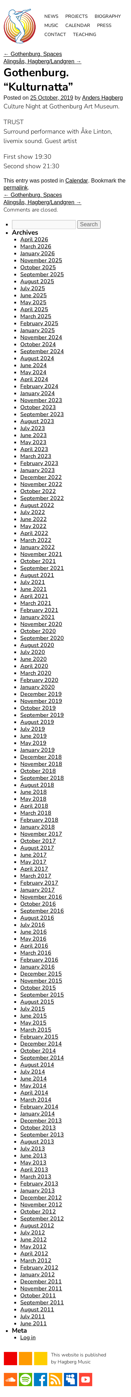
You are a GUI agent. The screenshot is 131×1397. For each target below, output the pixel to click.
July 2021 (32, 582)
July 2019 (32, 729)
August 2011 (37, 1309)
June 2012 (33, 1239)
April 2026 (34, 239)
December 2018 (41, 757)
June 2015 (33, 1016)
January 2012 (37, 1274)
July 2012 (32, 1232)
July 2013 (32, 1149)
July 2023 (32, 428)
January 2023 (37, 470)
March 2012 (35, 1260)
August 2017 (37, 848)
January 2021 (37, 617)
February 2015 (39, 1037)
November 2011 (41, 1288)
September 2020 (42, 638)
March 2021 (35, 603)
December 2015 (41, 974)
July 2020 (32, 652)
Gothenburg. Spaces (32, 54)
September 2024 (42, 351)
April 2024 (34, 379)
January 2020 (37, 687)
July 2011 (32, 1316)
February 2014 (39, 1107)
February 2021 (39, 610)
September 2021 (42, 568)
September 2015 (42, 995)
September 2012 (42, 1219)
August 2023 (37, 421)
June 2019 (33, 736)
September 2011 (42, 1302)
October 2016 (38, 904)
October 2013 (38, 1128)
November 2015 (41, 981)
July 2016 (32, 925)
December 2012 (41, 1198)
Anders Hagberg (102, 98)
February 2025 (39, 323)
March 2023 (35, 456)
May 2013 (33, 1163)
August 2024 (37, 358)
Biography (108, 16)
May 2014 (33, 1086)
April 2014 (34, 1093)
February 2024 (39, 386)
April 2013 (34, 1170)
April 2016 (34, 946)
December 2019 (41, 694)
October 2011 (38, 1295)
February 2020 (39, 680)
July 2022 (32, 512)
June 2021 (33, 589)
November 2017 (41, 834)
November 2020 (41, 624)
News (51, 16)
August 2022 (37, 505)
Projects (76, 16)
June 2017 (33, 855)
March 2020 (35, 673)
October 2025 (38, 267)
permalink (15, 188)
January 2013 (37, 1191)
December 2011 (41, 1281)
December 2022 (41, 477)
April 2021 (34, 596)
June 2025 (33, 295)
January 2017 (37, 890)
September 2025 (42, 274)
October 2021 (38, 561)
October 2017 (38, 841)
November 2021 (41, 554)
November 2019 (41, 701)
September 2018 (42, 778)
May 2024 (33, 372)
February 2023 (39, 463)
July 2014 (32, 1072)
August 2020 (37, 645)
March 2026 (35, 246)
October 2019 (38, 708)
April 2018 (34, 806)
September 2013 (42, 1135)
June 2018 (33, 792)
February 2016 (39, 960)
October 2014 (38, 1051)
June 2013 (33, 1156)
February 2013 (39, 1184)
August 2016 (37, 918)
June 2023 (33, 435)
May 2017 (33, 862)
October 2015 (38, 988)
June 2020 (33, 659)
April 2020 (34, 666)
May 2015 (33, 1023)
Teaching (84, 34)
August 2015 (37, 1002)
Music (51, 25)
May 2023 (33, 442)
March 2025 (35, 316)
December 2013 (41, 1121)
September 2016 (42, 911)
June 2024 (33, 365)
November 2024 (41, 337)
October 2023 (38, 407)
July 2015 (32, 1009)
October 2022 (38, 491)
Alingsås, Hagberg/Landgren (42, 61)
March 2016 (35, 953)
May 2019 (33, 743)
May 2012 (33, 1246)
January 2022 (37, 547)
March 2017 (35, 876)
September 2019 (42, 715)
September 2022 (42, 498)
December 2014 (41, 1044)
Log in (28, 1337)
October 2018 (38, 771)
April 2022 (34, 533)
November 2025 (41, 260)
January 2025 (37, 330)
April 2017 (34, 869)
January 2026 (37, 253)
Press (104, 25)
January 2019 (37, 750)
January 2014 (37, 1114)
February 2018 (39, 820)
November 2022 (41, 484)
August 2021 (37, 575)
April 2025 (34, 309)
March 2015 (35, 1030)
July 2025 (32, 288)
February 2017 (39, 883)
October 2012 (38, 1212)
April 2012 (34, 1253)
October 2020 (38, 631)
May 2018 (33, 799)
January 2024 (37, 393)
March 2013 (35, 1177)
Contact (55, 34)
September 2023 (42, 414)
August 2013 (37, 1142)
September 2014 (42, 1058)
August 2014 (37, 1065)
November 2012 (41, 1205)
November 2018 (41, 764)
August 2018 (37, 785)
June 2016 (33, 932)
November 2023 (41, 400)
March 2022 (35, 540)
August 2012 (37, 1225)
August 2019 (37, 722)
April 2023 (34, 449)
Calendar (77, 25)
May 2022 (33, 526)
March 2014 (35, 1100)
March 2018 (35, 813)
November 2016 (41, 897)
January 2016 (37, 967)
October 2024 (38, 344)
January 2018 (37, 827)
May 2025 (33, 302)
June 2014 (33, 1079)
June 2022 (33, 519)
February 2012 (39, 1267)
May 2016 (33, 939)
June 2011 (33, 1323)
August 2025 (37, 281)
